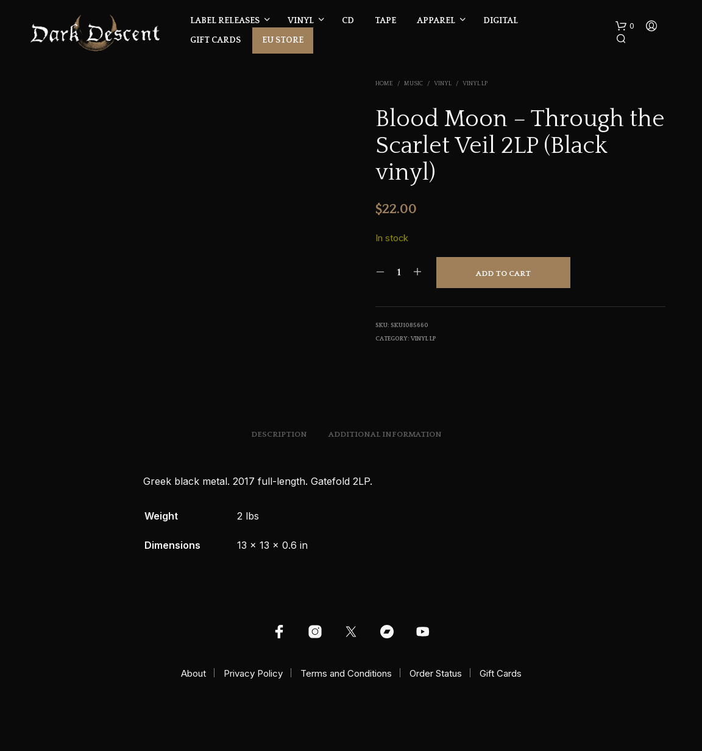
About (193, 673)
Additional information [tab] (385, 434)
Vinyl (301, 21)
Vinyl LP (475, 83)
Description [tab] (279, 434)
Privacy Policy (253, 673)
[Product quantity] (399, 272)
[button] (624, 26)
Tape (385, 21)
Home (384, 83)
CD (348, 21)
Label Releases (225, 21)
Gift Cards (215, 40)
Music (413, 83)
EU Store (282, 40)
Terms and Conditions (346, 673)
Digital (500, 21)
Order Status (436, 673)
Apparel (436, 21)
